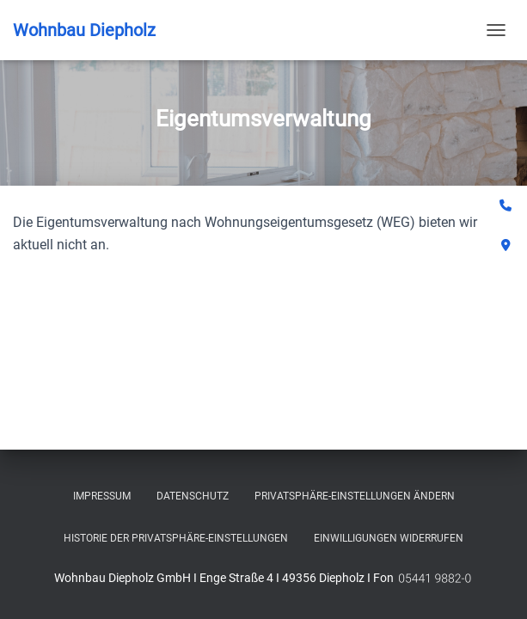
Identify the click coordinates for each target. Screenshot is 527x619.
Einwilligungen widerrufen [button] (388, 538)
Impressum (102, 496)
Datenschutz (192, 496)
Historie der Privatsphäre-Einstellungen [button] (176, 538)
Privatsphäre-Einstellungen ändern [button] (354, 496)
